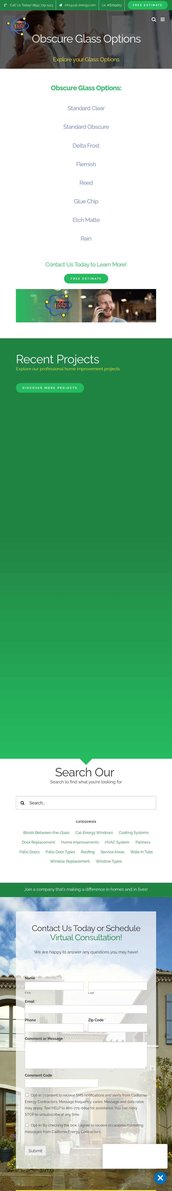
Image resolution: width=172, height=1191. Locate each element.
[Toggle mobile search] (154, 19)
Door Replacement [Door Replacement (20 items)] (38, 842)
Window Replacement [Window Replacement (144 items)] (70, 861)
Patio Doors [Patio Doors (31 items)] (29, 852)
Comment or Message (45, 1039)
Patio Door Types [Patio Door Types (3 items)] (60, 852)
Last (91, 992)
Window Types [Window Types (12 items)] (109, 861)
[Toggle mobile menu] (163, 19)
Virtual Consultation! (86, 937)
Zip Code (97, 1020)
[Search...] (86, 803)
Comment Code (38, 1075)
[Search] (22, 803)
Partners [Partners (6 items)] (142, 842)
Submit (35, 1150)
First (28, 992)
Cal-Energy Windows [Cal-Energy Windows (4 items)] (94, 832)
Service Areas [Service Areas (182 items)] (112, 852)
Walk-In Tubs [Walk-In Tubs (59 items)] (141, 852)
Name (31, 978)
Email (31, 1001)
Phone (30, 1020)
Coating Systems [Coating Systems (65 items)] (134, 832)
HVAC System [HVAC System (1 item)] (117, 842)
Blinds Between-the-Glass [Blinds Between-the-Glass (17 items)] (46, 832)
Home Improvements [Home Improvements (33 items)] (80, 842)
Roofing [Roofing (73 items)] (88, 852)
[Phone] (54, 1028)
